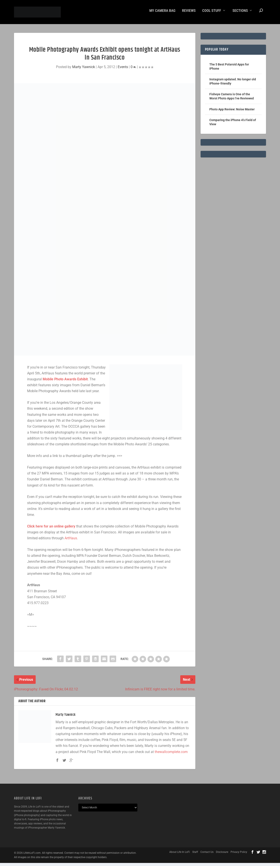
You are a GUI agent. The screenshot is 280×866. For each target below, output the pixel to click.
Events (123, 70)
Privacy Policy (239, 855)
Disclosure (222, 855)
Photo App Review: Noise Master (232, 112)
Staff (195, 855)
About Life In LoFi (179, 855)
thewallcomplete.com (171, 755)
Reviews (189, 14)
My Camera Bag (162, 14)
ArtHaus (71, 541)
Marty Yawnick (83, 70)
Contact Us (207, 855)
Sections (240, 14)
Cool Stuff (211, 14)
